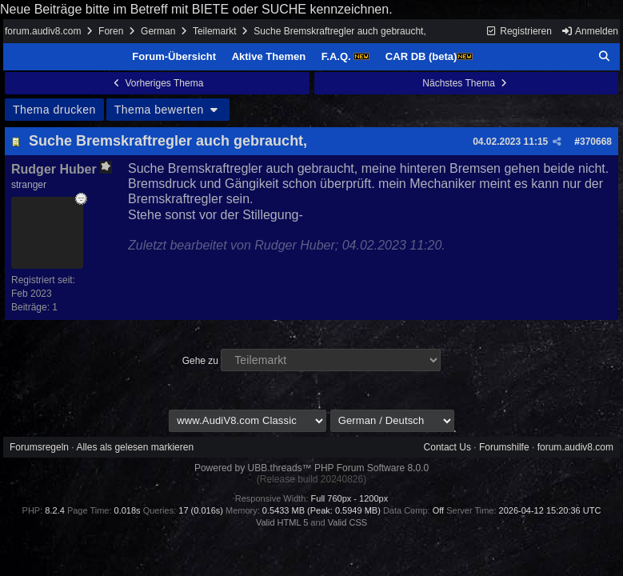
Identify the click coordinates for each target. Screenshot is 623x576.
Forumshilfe (504, 447)
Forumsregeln (39, 447)
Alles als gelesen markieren (135, 447)
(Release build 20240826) (311, 479)
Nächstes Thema (465, 83)
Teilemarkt (215, 31)
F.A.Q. (345, 56)
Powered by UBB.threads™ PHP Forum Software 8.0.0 (311, 468)
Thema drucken (54, 109)
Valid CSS (347, 522)
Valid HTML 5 (282, 522)
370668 (596, 141)
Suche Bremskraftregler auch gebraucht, (168, 141)
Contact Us (447, 447)
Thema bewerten (168, 109)
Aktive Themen (269, 56)
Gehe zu (200, 360)
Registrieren (518, 31)
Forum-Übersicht (174, 56)
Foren (110, 31)
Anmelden (589, 31)
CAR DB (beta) (429, 56)
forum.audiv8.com (43, 31)
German (158, 31)
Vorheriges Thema (156, 83)
